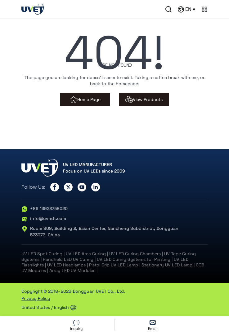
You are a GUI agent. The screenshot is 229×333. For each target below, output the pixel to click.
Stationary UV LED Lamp (166, 265)
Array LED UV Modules (72, 270)
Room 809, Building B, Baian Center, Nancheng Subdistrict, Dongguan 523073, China (99, 231)
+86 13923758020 (44, 208)
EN (186, 9)
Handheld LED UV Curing (68, 259)
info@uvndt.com (43, 218)
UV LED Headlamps (66, 265)
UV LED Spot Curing (41, 253)
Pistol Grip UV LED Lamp (113, 265)
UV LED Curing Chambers (135, 253)
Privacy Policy (35, 298)
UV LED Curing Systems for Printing (133, 259)
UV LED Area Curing (86, 253)
